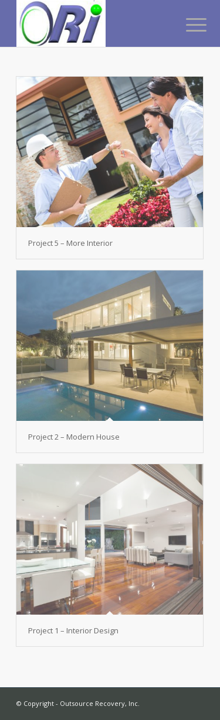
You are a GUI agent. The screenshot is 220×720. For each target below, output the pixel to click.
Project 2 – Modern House (74, 436)
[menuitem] (187, 24)
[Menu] (187, 24)
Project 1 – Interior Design (73, 630)
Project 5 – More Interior (70, 243)
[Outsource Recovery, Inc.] (91, 23)
